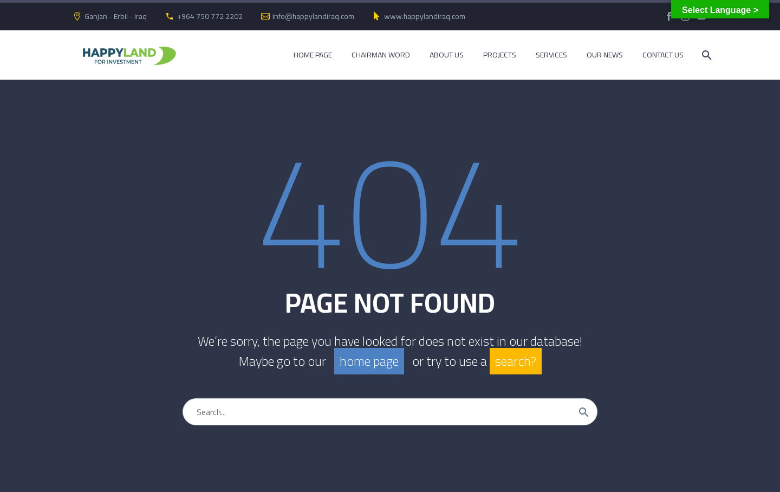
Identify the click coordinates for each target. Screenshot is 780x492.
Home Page (313, 55)
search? (515, 361)
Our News (605, 55)
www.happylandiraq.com (424, 16)
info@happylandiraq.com (313, 16)
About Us (447, 55)
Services (551, 55)
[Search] (705, 55)
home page (369, 361)
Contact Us (663, 55)
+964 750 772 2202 (210, 16)
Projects (499, 55)
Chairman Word (381, 55)
